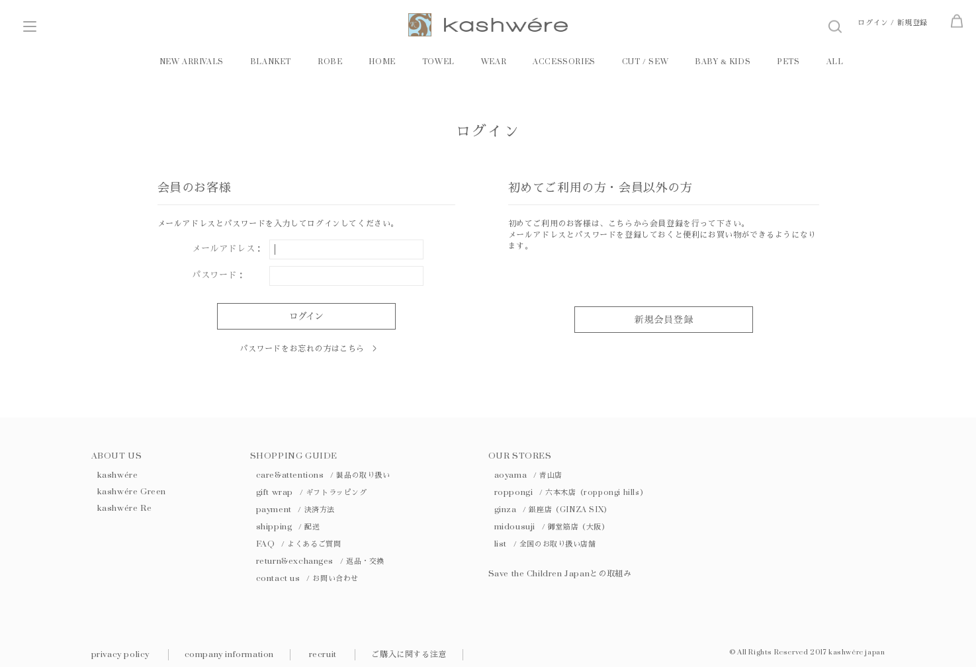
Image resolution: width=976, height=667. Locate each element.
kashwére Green (131, 491)
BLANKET (270, 62)
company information (229, 654)
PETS (788, 62)
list (545, 544)
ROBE (330, 62)
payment (295, 509)
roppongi (571, 492)
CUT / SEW (645, 62)
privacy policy (120, 654)
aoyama (528, 475)
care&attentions (323, 475)
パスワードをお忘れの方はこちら (302, 348)
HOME (382, 62)
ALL (835, 62)
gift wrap (311, 492)
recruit (323, 654)
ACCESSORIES (564, 62)
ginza (552, 509)
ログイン (873, 23)
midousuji (551, 526)
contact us (307, 578)
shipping (288, 526)
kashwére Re (124, 508)
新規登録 (912, 23)
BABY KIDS (722, 62)
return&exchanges (320, 561)
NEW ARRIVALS (191, 62)
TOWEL (438, 62)
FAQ (298, 544)
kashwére (117, 475)
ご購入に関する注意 (408, 654)
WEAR (493, 62)
